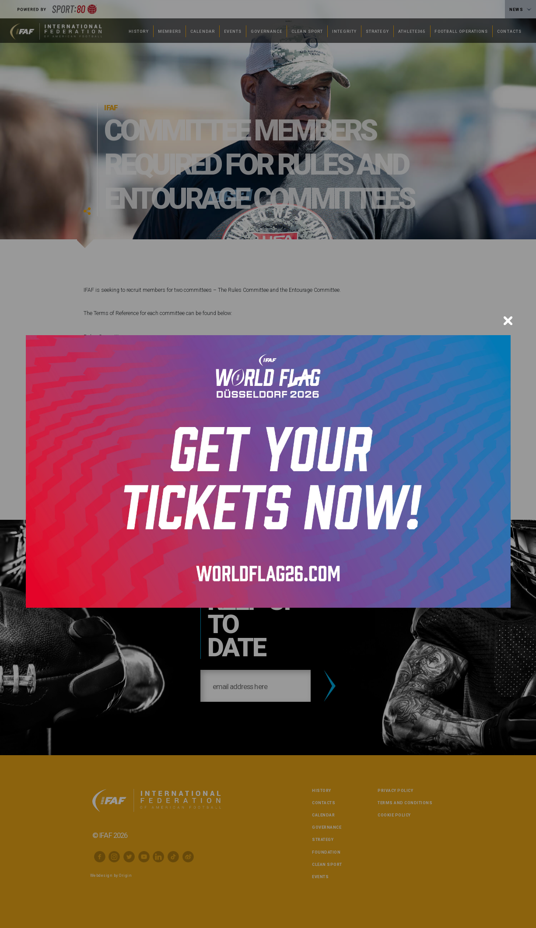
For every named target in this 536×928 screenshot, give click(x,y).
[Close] (508, 320)
